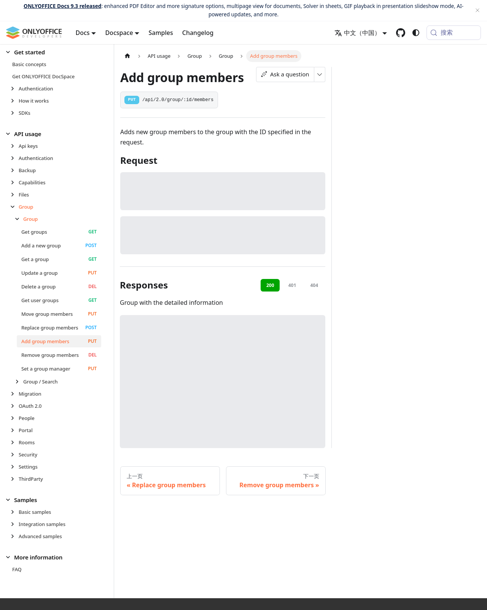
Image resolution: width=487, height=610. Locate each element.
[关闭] (477, 10)
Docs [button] (83, 33)
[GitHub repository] (401, 33)
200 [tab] (270, 285)
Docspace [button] (119, 33)
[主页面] (127, 56)
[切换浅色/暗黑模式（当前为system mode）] (416, 33)
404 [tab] (314, 285)
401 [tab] (292, 285)
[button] (53, 52)
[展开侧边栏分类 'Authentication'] (15, 88)
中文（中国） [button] (357, 33)
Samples (160, 33)
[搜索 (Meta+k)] (454, 32)
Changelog (198, 33)
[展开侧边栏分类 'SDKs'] (15, 113)
